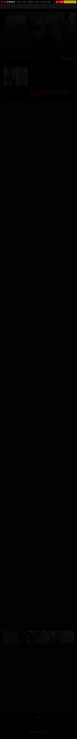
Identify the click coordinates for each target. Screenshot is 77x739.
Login (61, 1)
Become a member (70, 1)
